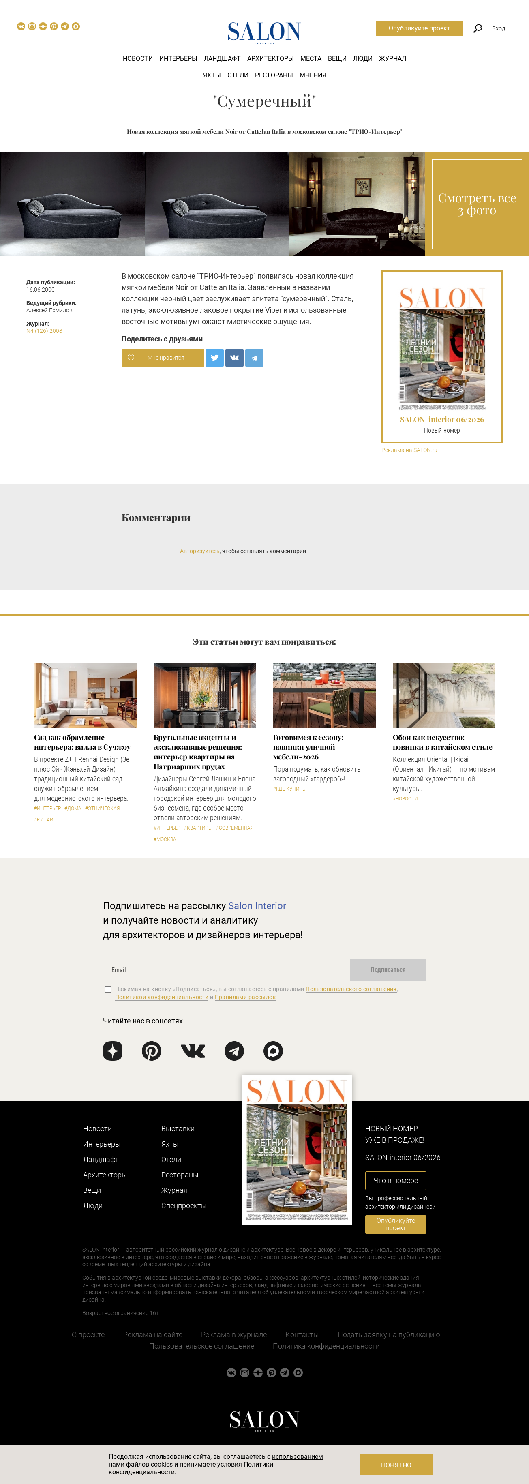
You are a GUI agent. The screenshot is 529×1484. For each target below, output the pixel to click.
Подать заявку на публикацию (389, 1334)
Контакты (302, 1334)
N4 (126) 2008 (44, 331)
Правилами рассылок (245, 997)
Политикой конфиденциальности (162, 997)
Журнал (392, 58)
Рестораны (274, 75)
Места (310, 58)
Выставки (178, 1128)
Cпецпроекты (184, 1205)
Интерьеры (178, 58)
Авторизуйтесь (200, 551)
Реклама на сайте (152, 1334)
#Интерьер (47, 808)
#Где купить (289, 789)
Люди (363, 58)
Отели (237, 75)
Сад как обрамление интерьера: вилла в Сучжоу (82, 742)
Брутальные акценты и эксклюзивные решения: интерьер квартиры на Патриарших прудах (198, 751)
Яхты (212, 75)
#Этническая (102, 808)
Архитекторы (270, 58)
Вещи (337, 58)
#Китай (44, 819)
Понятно (396, 1465)
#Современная (234, 828)
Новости (138, 58)
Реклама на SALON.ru (409, 450)
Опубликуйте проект (419, 28)
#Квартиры (198, 828)
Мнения (313, 75)
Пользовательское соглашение (201, 1346)
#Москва (165, 839)
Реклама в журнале (234, 1334)
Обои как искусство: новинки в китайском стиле (443, 742)
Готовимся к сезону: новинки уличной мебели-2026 (308, 746)
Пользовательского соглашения (351, 989)
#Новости (405, 798)
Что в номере (395, 1180)
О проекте (88, 1334)
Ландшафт (222, 58)
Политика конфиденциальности (326, 1346)
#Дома (72, 808)
